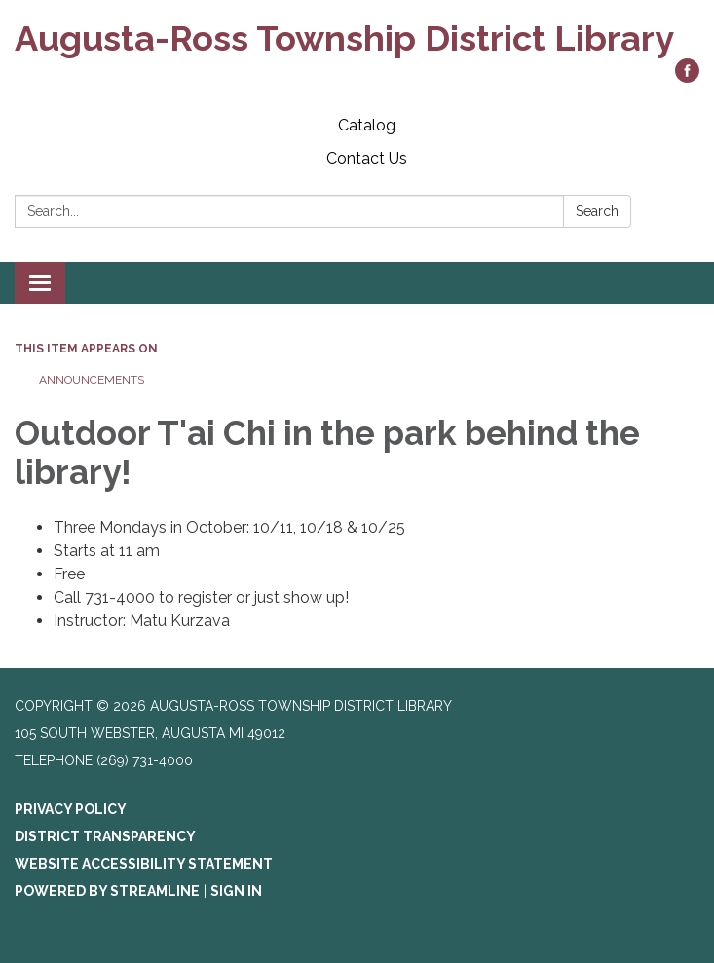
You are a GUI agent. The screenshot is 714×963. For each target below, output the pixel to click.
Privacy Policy (71, 809)
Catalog (366, 125)
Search (597, 211)
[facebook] (687, 77)
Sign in (236, 891)
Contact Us (366, 158)
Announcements (91, 380)
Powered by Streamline (107, 891)
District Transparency (105, 836)
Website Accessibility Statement (144, 863)
